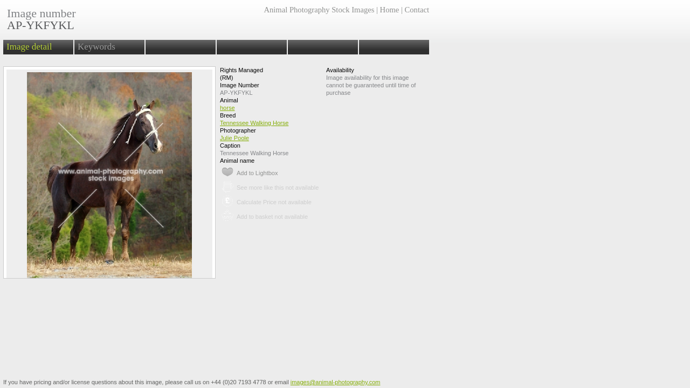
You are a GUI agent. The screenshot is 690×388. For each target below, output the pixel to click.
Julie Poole (234, 138)
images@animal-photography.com (336, 382)
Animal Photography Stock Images (319, 9)
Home (389, 9)
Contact (417, 9)
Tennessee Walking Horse (254, 123)
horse (227, 108)
